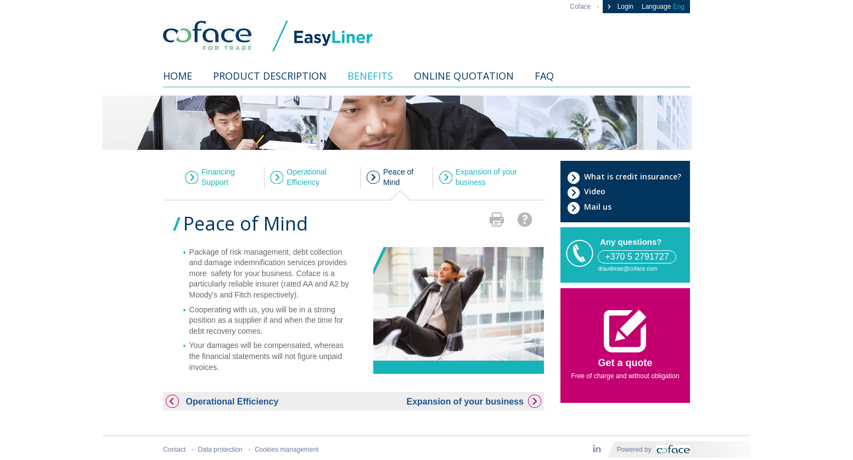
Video (586, 191)
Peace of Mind (398, 177)
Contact (174, 449)
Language (663, 6)
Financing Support (218, 177)
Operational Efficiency (306, 177)
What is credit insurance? (624, 176)
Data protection (220, 449)
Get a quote (625, 339)
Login (619, 6)
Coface (580, 6)
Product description (270, 75)
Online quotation (464, 75)
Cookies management (287, 449)
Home (177, 75)
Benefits (370, 75)
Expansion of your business (486, 177)
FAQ (544, 75)
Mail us (589, 206)
